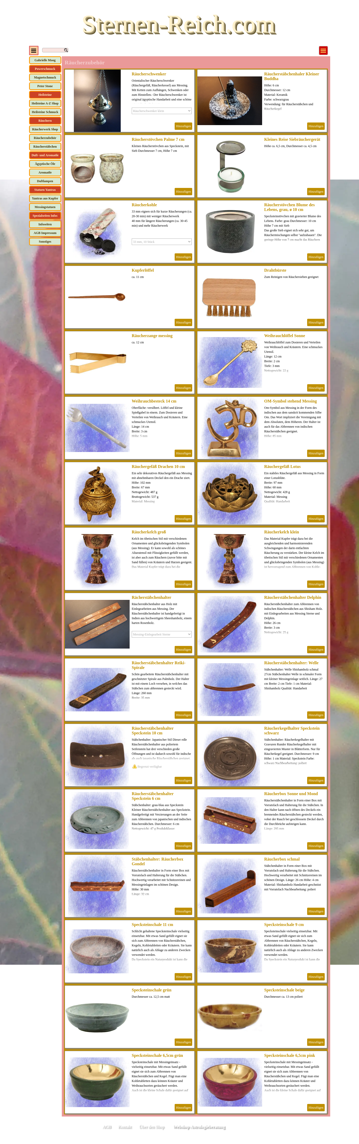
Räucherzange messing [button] (152, 335)
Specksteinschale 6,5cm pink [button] (289, 1055)
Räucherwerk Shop (45, 129)
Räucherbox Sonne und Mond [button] (291, 793)
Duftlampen (45, 181)
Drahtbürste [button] (275, 270)
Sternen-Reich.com (178, 24)
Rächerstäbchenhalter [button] (151, 597)
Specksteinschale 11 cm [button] (152, 924)
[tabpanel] (302, 1127)
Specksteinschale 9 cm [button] (284, 924)
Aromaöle (45, 172)
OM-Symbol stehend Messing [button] (290, 401)
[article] (130, 100)
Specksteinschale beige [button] (284, 990)
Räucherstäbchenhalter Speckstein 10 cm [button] (153, 730)
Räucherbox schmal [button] (282, 859)
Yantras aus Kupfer (45, 198)
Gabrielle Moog (45, 60)
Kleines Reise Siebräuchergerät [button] (292, 139)
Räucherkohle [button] (144, 205)
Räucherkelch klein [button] (281, 532)
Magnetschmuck (45, 77)
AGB (106, 1126)
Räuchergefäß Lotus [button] (282, 466)
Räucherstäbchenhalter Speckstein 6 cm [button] (153, 796)
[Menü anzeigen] (323, 50)
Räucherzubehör (45, 138)
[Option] (162, 111)
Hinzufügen (183, 126)
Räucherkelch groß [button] (149, 532)
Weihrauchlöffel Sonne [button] (284, 335)
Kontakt (125, 1126)
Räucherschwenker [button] (149, 74)
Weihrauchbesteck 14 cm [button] (154, 401)
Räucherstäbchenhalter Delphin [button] (292, 597)
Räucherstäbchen (45, 146)
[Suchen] (55, 50)
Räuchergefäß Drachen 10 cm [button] (158, 466)
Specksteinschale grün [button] (152, 990)
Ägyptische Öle (45, 164)
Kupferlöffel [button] (143, 270)
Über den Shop (151, 1126)
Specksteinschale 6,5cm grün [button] (157, 1055)
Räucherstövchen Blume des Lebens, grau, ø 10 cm (289, 207)
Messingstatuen (45, 207)
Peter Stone (45, 86)
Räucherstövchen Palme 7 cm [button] (158, 139)
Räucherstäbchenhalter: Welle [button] (291, 663)
